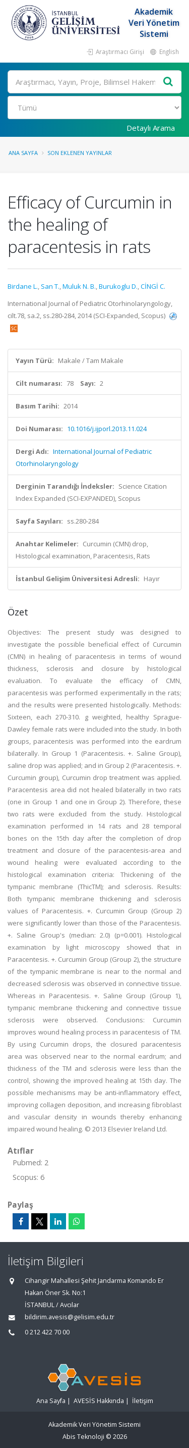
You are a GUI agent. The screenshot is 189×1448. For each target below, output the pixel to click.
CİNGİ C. (153, 286)
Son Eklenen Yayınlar (79, 153)
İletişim (142, 1401)
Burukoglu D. (118, 286)
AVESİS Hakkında (99, 1401)
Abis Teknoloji (83, 1436)
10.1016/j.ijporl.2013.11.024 (107, 428)
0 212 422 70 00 (47, 1332)
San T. (50, 286)
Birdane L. (23, 286)
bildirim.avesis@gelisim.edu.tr (69, 1317)
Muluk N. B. (79, 286)
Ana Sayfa (23, 153)
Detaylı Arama (151, 128)
